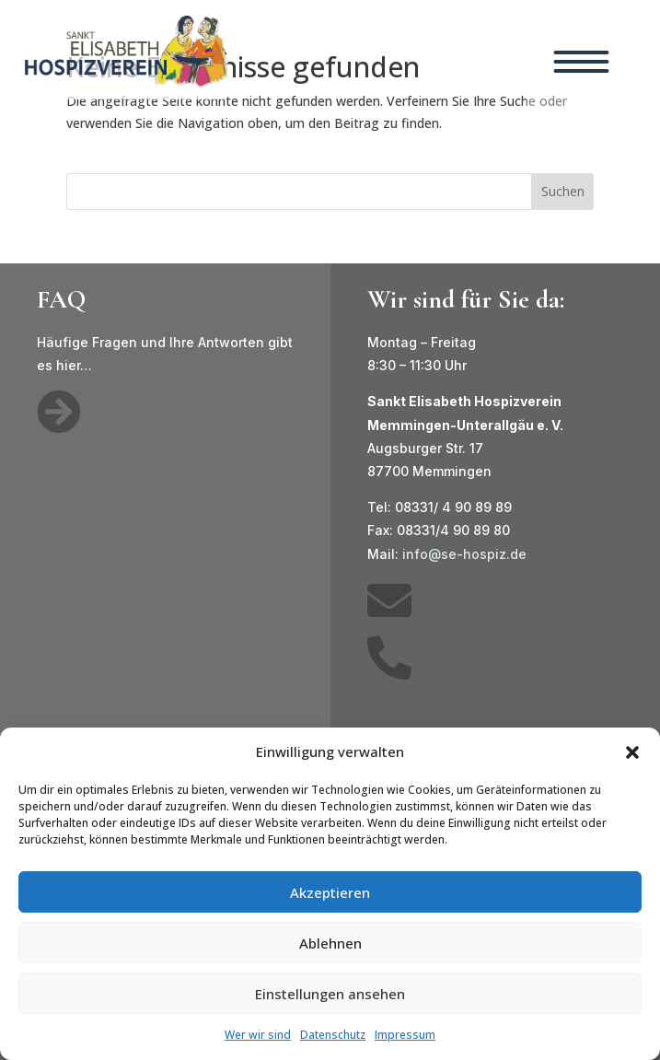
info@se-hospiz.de (464, 554)
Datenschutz (332, 1035)
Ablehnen (330, 943)
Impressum (405, 1035)
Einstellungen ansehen (330, 993)
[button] (632, 752)
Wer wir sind (258, 1035)
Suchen (563, 191)
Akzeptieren (330, 892)
